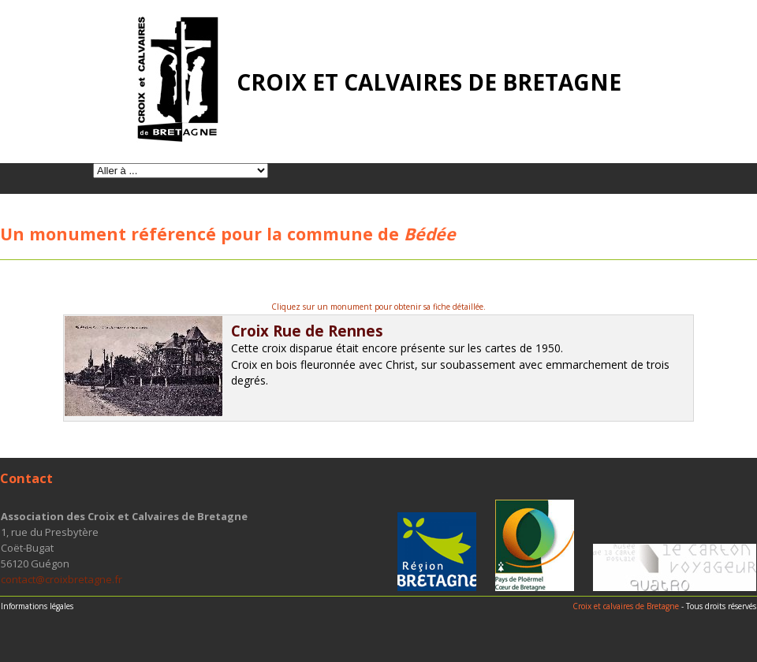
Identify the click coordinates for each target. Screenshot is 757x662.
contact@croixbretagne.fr (61, 579)
